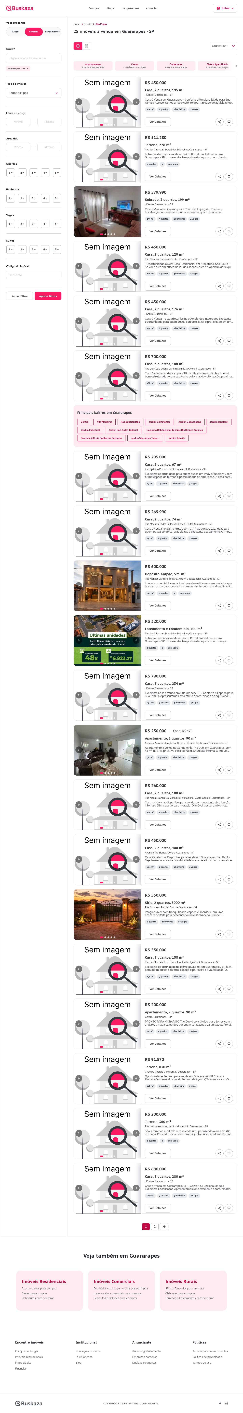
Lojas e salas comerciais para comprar (117, 1293)
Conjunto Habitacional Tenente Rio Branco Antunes (174, 430)
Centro (84, 422)
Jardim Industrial (90, 430)
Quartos (11, 163)
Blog (79, 1362)
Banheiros (13, 189)
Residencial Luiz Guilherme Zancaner (101, 438)
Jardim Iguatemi (219, 422)
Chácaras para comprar (180, 1293)
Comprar (94, 8)
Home (77, 24)
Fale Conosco (84, 1357)
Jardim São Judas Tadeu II (123, 430)
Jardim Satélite (176, 438)
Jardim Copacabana (190, 422)
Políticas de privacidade (207, 1357)
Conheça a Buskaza (88, 1351)
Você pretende (15, 22)
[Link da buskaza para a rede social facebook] (220, 1403)
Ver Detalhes (158, 121)
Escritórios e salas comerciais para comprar (120, 1288)
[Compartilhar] (219, 122)
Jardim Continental (159, 422)
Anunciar (151, 8)
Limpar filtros (19, 296)
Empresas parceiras (144, 1357)
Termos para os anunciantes (210, 1351)
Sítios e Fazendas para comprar (185, 1288)
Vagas (10, 215)
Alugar (110, 8)
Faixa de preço (15, 112)
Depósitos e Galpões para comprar (115, 1298)
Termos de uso (202, 1362)
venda (87, 24)
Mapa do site (23, 1362)
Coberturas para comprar (38, 1298)
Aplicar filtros (48, 296)
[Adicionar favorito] (229, 122)
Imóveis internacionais (29, 1357)
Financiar (20, 1368)
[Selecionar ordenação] (223, 46)
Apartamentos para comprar (40, 1288)
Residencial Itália (130, 422)
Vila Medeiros (104, 422)
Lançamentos (130, 8)
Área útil (12, 138)
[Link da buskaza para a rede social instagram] (226, 1403)
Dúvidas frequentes (144, 1362)
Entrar (225, 8)
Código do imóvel (17, 266)
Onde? (10, 48)
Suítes (10, 240)
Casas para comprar (34, 1293)
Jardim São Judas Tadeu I (145, 438)
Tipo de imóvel (16, 83)
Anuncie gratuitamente (146, 1351)
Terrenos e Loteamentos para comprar (189, 1298)
